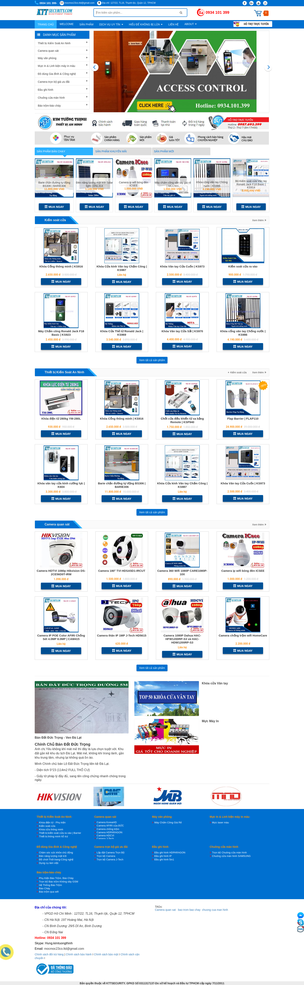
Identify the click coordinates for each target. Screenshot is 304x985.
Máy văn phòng (47, 58)
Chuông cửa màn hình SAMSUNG (231, 856)
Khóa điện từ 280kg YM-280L (61, 418)
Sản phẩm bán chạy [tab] (51, 151)
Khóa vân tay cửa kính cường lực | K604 (61, 485)
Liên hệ (173, 24)
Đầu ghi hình (45, 89)
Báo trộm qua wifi (49, 891)
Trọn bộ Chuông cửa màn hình (229, 852)
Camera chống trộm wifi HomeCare (243, 635)
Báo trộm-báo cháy (49, 105)
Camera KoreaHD (107, 822)
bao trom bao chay (189, 909)
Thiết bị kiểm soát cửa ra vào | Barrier (60, 832)
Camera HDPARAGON (110, 832)
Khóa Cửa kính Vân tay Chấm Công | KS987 (122, 268)
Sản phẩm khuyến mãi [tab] (111, 151)
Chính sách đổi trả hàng (49, 954)
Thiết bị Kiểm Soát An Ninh (54, 43)
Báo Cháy (44, 888)
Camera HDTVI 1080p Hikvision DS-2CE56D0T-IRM (61, 572)
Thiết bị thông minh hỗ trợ (53, 836)
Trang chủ (46, 24)
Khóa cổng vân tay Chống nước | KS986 (243, 332)
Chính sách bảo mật (106, 954)
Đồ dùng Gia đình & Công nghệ (57, 73)
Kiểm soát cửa (55, 220)
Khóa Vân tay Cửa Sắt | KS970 (182, 331)
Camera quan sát (48, 50)
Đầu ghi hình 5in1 (164, 859)
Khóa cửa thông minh (51, 829)
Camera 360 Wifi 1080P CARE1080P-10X (182, 572)
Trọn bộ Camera (106, 856)
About (190, 24)
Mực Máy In (210, 721)
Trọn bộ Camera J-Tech (110, 859)
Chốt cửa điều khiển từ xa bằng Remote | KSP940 (182, 420)
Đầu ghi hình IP (163, 856)
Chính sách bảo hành (79, 954)
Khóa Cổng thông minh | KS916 (61, 266)
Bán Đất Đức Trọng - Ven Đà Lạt (58, 737)
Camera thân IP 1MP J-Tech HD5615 (121, 635)
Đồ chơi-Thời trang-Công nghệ (56, 859)
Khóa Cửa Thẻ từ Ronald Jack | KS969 (121, 332)
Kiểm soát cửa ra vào (242, 266)
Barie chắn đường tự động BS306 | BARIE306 (54, 184)
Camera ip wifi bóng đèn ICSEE (133, 184)
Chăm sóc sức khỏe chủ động (56, 852)
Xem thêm (258, 220)
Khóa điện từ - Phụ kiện (52, 822)
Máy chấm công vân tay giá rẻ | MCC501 (173, 184)
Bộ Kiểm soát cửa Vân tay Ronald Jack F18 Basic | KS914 (251, 184)
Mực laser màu (220, 822)
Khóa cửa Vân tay (215, 683)
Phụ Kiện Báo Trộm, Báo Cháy (56, 878)
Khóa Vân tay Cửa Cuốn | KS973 (182, 266)
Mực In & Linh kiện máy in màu (56, 65)
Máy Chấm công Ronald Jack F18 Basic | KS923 (61, 332)
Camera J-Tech (105, 838)
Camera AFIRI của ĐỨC (110, 825)
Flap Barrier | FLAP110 (242, 418)
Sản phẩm (86, 24)
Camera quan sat (165, 909)
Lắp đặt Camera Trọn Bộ (110, 852)
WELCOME (66, 24)
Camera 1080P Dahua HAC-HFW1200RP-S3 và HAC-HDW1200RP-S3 (182, 639)
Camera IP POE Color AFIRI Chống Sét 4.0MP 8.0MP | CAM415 (61, 637)
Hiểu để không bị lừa (146, 24)
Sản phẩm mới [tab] (164, 151)
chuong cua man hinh (215, 909)
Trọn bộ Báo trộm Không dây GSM (58, 881)
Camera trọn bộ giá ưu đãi (54, 81)
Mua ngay (54, 206)
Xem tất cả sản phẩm (152, 360)
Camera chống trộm (108, 829)
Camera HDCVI (105, 835)
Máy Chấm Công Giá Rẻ (168, 822)
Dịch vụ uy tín (111, 24)
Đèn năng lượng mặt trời (52, 856)
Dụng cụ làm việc (49, 863)
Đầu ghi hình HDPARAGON (169, 852)
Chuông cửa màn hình (51, 97)
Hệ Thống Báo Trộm (50, 885)
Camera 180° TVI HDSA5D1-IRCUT (121, 570)
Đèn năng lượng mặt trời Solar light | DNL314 (94, 184)
